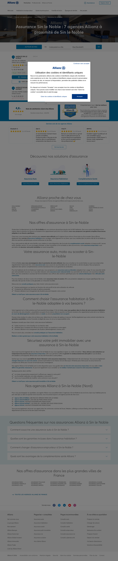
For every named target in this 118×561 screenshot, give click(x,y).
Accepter (80, 96)
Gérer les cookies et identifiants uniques (54, 96)
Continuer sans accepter (81, 63)
